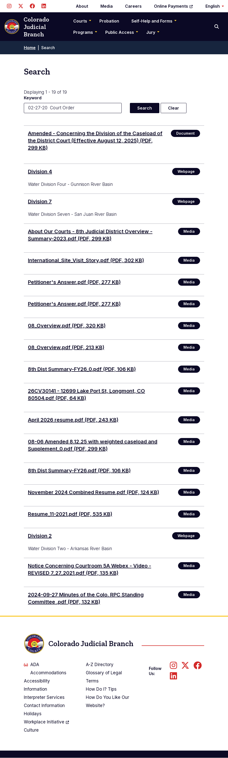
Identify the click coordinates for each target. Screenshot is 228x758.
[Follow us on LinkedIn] (43, 6)
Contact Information (44, 705)
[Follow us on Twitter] (20, 6)
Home (30, 47)
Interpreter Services (44, 697)
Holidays (33, 713)
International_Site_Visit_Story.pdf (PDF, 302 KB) (86, 260)
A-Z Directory (99, 664)
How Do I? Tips (101, 689)
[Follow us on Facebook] (32, 6)
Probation (109, 21)
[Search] (217, 26)
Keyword (33, 97)
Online (173, 6)
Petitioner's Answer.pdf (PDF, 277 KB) (74, 282)
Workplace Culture (46, 725)
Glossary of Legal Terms (104, 677)
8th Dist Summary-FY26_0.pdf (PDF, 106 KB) (82, 369)
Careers (133, 6)
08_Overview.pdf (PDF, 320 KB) (67, 326)
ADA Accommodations (45, 668)
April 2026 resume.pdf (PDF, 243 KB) (73, 420)
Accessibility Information (37, 685)
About (82, 6)
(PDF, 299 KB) (95, 140)
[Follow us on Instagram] (9, 6)
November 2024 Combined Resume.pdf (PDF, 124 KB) (93, 492)
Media (106, 6)
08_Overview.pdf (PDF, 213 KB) (66, 347)
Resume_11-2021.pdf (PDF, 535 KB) (70, 514)
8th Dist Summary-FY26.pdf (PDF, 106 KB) (79, 470)
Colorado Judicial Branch (26, 27)
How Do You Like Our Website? (107, 701)
